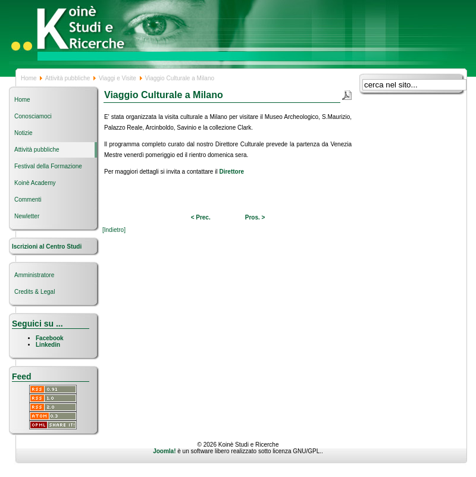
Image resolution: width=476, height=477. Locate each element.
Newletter (26, 216)
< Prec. (201, 217)
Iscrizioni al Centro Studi (47, 246)
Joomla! (164, 451)
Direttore (231, 171)
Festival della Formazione (48, 166)
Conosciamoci (33, 116)
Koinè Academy (35, 183)
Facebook (50, 338)
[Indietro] (114, 230)
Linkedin (48, 344)
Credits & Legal (34, 291)
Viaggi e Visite (117, 78)
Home (29, 78)
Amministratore (34, 275)
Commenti (28, 199)
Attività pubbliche (67, 78)
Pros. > (255, 217)
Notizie (23, 133)
